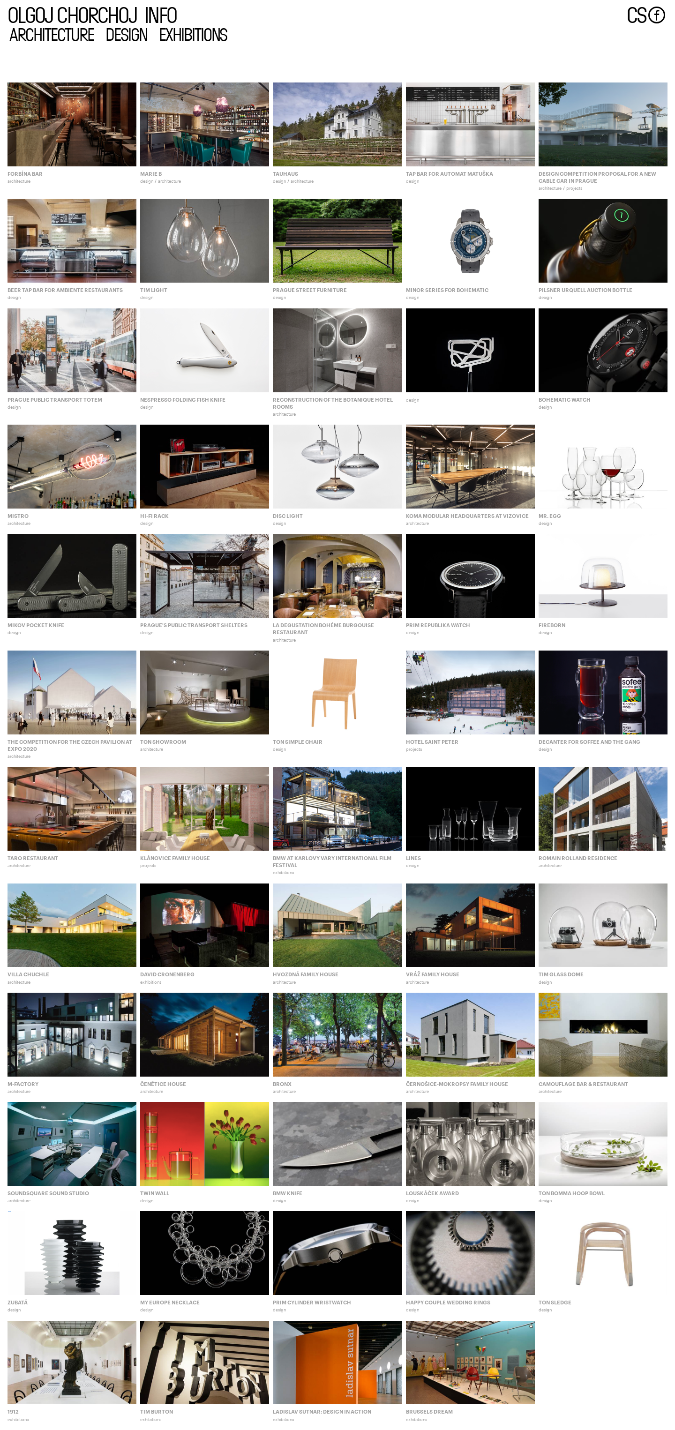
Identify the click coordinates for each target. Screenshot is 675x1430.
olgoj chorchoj (72, 14)
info (160, 14)
